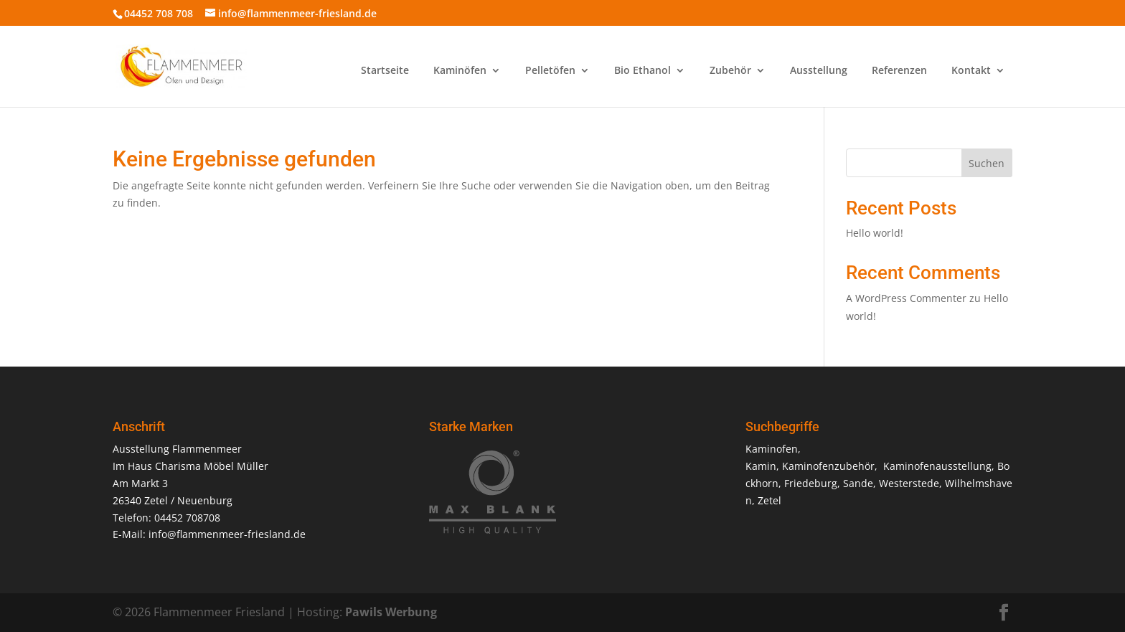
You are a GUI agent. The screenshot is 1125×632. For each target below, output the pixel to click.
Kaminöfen (459, 71)
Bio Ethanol (642, 71)
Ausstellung (818, 71)
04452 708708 (187, 517)
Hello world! (874, 233)
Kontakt (971, 71)
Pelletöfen (550, 71)
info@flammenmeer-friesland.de (227, 534)
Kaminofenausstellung (937, 466)
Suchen (986, 163)
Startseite (385, 71)
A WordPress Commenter (906, 298)
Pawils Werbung (391, 612)
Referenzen (899, 71)
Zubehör (730, 71)
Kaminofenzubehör (828, 466)
